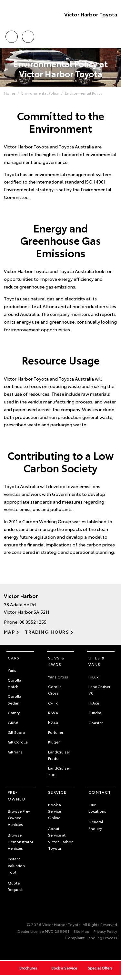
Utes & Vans (96, 661)
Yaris (12, 670)
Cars (14, 657)
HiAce (93, 702)
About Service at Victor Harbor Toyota (60, 838)
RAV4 (53, 712)
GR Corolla (18, 741)
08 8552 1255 (32, 622)
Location (28, 36)
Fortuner (55, 732)
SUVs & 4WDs (56, 661)
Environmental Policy (40, 93)
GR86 (13, 722)
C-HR (53, 702)
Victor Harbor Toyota (90, 14)
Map (9, 632)
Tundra (94, 712)
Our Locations (97, 808)
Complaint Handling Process (91, 937)
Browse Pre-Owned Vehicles (19, 817)
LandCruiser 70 (99, 690)
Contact (99, 792)
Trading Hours (47, 632)
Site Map (81, 931)
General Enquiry (95, 825)
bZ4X (53, 722)
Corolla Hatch (14, 683)
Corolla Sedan (14, 699)
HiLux (93, 676)
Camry (14, 712)
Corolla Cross (55, 690)
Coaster (95, 722)
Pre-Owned (16, 795)
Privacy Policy (105, 931)
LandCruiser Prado (59, 755)
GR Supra (16, 732)
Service (57, 792)
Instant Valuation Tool (16, 865)
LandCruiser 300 (59, 771)
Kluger (54, 741)
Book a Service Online (54, 811)
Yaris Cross (58, 676)
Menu (113, 37)
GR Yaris (15, 751)
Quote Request (15, 886)
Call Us (11, 36)
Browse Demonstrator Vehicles (20, 841)
